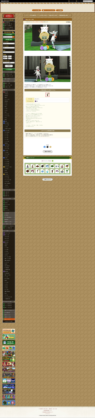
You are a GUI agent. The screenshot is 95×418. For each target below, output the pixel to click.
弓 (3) (6, 117)
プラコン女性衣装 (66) (8, 305)
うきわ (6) (6, 185)
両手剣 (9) (6, 95)
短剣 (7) (6, 97)
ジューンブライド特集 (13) (9, 27)
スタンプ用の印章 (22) (7, 217)
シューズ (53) (7, 161)
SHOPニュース (89, 10)
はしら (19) (6, 289)
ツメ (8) (6, 108)
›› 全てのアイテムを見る (8, 321)
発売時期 (4, 54)
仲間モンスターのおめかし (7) (9, 310)
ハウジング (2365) (5, 230)
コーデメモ (89, 8)
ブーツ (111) (7, 159)
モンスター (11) (7, 204)
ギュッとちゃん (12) (8, 179)
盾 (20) (6, 121)
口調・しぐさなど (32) (8, 307)
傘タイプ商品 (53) (7, 183)
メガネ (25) (6, 168)
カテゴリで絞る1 (6, 41)
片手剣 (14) (6, 93)
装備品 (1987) (5, 89)
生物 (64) (6, 208)
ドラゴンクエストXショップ (47, 6)
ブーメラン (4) (7, 115)
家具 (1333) (6, 242)
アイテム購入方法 (33, 15)
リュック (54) (7, 177)
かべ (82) (6, 287)
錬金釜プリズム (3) (7, 314)
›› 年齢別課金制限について (47, 410)
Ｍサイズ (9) (7, 238)
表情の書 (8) (6, 219)
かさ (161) (6, 174)
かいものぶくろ (89, 6)
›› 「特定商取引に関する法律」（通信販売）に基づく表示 (47, 408)
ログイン (8, 16)
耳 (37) (6, 170)
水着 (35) (6, 143)
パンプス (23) (7, 163)
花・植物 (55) (7, 267)
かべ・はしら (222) (8, 256)
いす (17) (6, 284)
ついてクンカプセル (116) (7, 198)
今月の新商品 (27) (7, 22)
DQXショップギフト (7, 319)
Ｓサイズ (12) (7, 236)
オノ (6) (6, 104)
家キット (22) (7, 234)
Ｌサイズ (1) (7, 240)
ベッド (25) (6, 247)
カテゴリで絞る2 (6, 46)
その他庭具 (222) (7, 298)
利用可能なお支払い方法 (63, 15)
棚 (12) (6, 280)
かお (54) (6, 172)
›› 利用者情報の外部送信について (47, 412)
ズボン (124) (7, 146)
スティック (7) (7, 99)
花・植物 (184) (7, 273)
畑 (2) (6, 293)
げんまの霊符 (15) (7, 312)
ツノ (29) (6, 126)
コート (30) (6, 139)
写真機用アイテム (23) (7, 221)
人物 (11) (6, 202)
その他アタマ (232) (8, 128)
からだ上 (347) (7, 130)
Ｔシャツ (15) (7, 141)
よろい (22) (6, 137)
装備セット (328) (7, 83)
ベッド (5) (6, 276)
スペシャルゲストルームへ (8, 325)
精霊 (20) (6, 206)
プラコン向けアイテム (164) (7, 301)
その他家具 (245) (7, 269)
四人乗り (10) (7, 195)
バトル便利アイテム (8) (8, 74)
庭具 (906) (6, 271)
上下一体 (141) (7, 132)
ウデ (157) (6, 150)
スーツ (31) (6, 135)
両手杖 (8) (6, 101)
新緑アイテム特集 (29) (8, 25)
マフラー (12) (7, 181)
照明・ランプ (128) (8, 258)
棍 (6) (6, 106)
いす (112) (6, 251)
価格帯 (4, 50)
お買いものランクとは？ (53, 15)
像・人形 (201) (7, 278)
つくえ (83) (6, 249)
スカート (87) (7, 148)
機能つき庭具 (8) (7, 291)
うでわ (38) (6, 152)
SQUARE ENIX (5, 1)
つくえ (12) (6, 282)
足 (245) (6, 157)
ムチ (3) (6, 110)
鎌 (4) (6, 119)
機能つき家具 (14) (7, 260)
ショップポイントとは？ (43, 15)
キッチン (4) (7, 262)
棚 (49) (6, 245)
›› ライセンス (47, 413)
